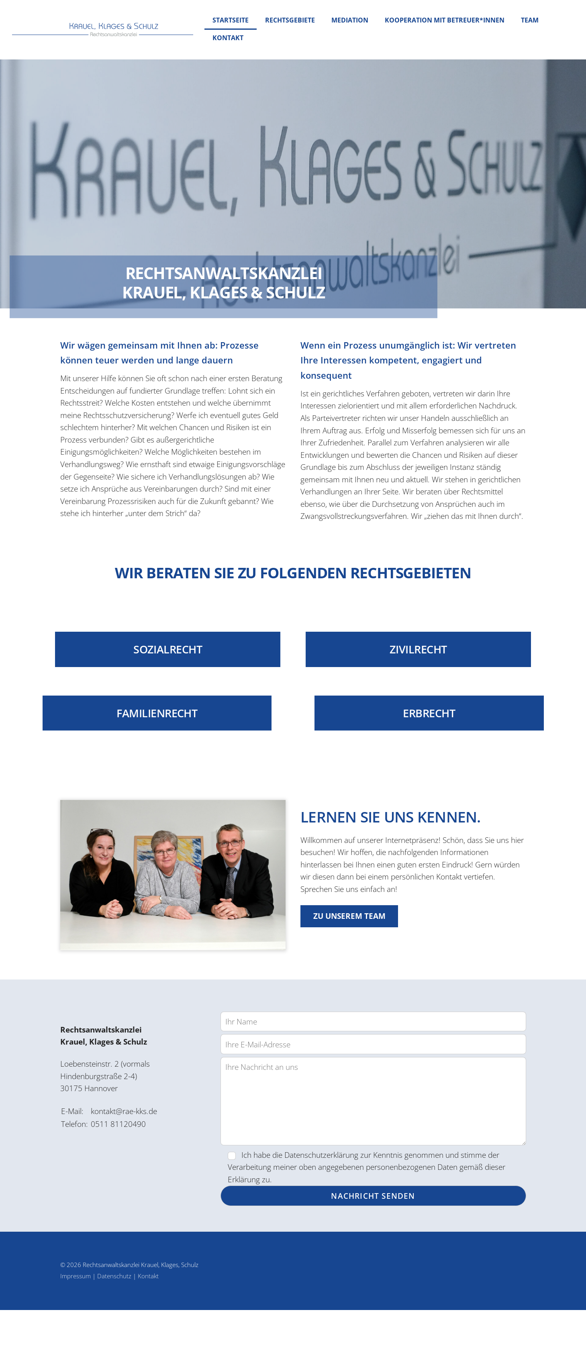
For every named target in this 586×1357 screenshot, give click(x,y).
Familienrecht (146, 754)
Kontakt (227, 37)
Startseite (230, 20)
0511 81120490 (120, 1170)
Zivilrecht (421, 694)
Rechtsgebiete (290, 20)
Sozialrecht (165, 694)
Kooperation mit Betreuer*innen (444, 20)
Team (530, 20)
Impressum (75, 1323)
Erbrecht (439, 754)
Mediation (349, 20)
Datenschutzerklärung (329, 1197)
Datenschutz (114, 1323)
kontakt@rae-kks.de (129, 1156)
